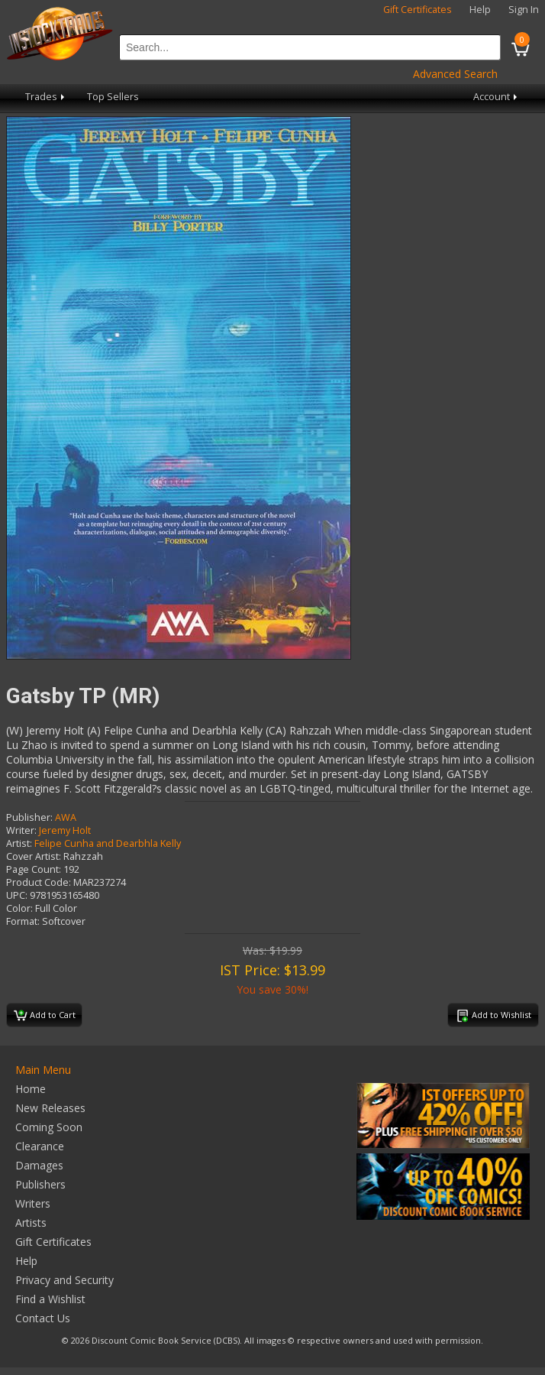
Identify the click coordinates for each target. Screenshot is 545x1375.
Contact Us (42, 1318)
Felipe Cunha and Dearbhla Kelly (107, 843)
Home (30, 1089)
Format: (23, 921)
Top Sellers (113, 96)
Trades (46, 96)
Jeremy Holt (65, 830)
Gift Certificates (417, 9)
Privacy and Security (64, 1280)
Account (496, 96)
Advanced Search (455, 73)
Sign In (523, 9)
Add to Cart (45, 1016)
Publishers (40, 1184)
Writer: (21, 830)
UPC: (16, 895)
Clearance (39, 1146)
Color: (19, 908)
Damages (39, 1165)
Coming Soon (48, 1127)
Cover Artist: (33, 856)
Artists (31, 1222)
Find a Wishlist (50, 1299)
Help (480, 9)
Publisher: (29, 817)
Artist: (19, 843)
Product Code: (38, 882)
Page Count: (33, 869)
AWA (65, 817)
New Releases (50, 1108)
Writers (32, 1203)
